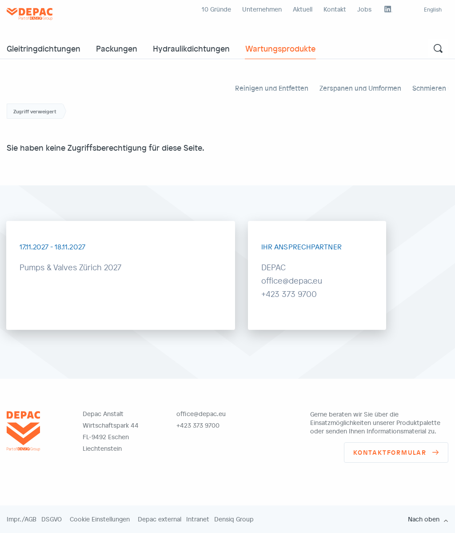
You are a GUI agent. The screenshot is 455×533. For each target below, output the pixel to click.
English (433, 9)
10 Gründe (216, 9)
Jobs (364, 9)
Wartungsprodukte (280, 48)
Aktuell (302, 9)
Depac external (159, 519)
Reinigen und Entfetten (271, 88)
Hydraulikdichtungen (191, 48)
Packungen (116, 48)
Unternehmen (262, 9)
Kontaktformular (390, 452)
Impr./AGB (21, 519)
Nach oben (423, 519)
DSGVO (51, 519)
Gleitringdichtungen (43, 48)
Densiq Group (234, 519)
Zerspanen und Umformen (360, 88)
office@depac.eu (201, 413)
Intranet (197, 519)
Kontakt (334, 9)
